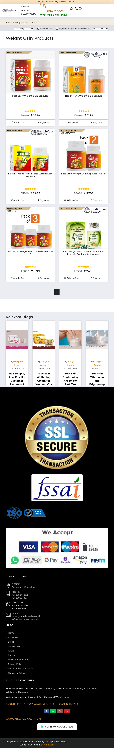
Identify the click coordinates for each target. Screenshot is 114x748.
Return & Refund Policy (20, 668)
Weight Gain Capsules (42, 697)
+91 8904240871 (20, 598)
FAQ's (11, 650)
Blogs (11, 642)
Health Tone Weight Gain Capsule (83, 96)
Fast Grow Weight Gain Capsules (30, 96)
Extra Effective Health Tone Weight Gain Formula (30, 175)
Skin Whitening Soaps (78, 688)
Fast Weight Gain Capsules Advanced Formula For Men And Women (83, 253)
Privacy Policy (15, 664)
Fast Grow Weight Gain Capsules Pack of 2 (83, 175)
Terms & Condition (18, 659)
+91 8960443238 (20, 595)
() (78, 8)
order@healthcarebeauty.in (26, 616)
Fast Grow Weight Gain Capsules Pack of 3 (30, 253)
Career (11, 655)
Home (10, 22)
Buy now (43, 122)
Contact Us (14, 646)
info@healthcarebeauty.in (25, 619)
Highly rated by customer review (72, 28)
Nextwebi (48, 744)
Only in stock (44, 28)
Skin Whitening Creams (51, 688)
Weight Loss (62, 697)
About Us (13, 637)
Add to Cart (18, 122)
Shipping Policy (16, 673)
